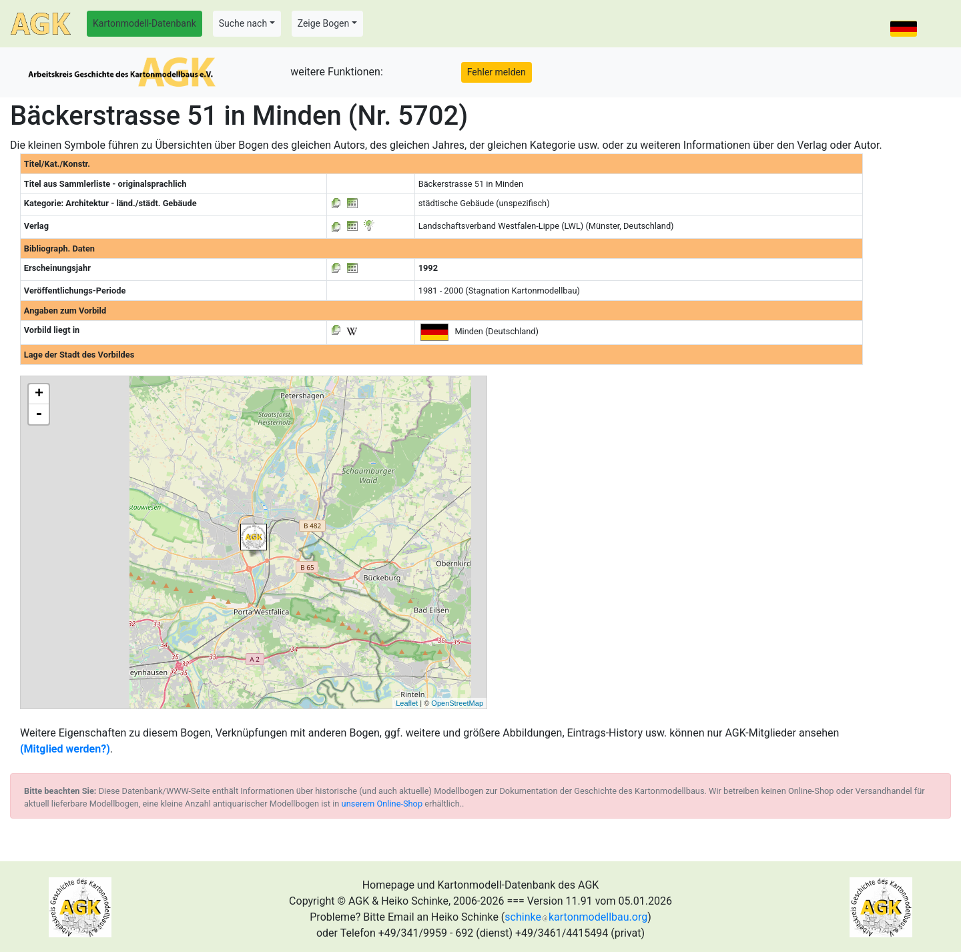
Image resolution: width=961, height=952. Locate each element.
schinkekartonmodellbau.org (576, 917)
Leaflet (407, 703)
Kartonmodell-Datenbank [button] (144, 23)
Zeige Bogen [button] (324, 23)
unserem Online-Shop (382, 804)
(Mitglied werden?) (65, 749)
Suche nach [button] (243, 23)
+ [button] (39, 394)
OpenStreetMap (457, 703)
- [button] (38, 414)
